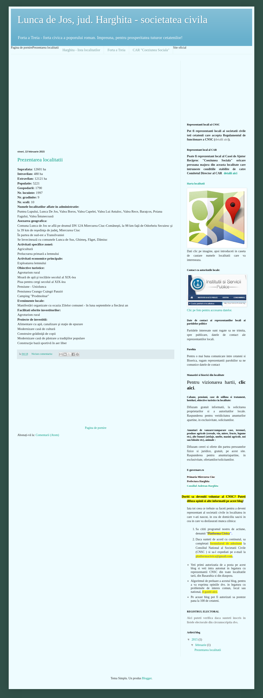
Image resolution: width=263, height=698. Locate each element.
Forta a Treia (116, 50)
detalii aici (221, 139)
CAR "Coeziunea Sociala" (151, 50)
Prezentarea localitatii (40, 159)
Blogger (146, 678)
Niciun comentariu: (42, 353)
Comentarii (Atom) (47, 435)
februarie (201, 645)
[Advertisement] (41, 101)
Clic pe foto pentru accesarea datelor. (209, 310)
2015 (195, 639)
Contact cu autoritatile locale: (203, 270)
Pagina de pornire (96, 427)
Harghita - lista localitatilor (81, 50)
